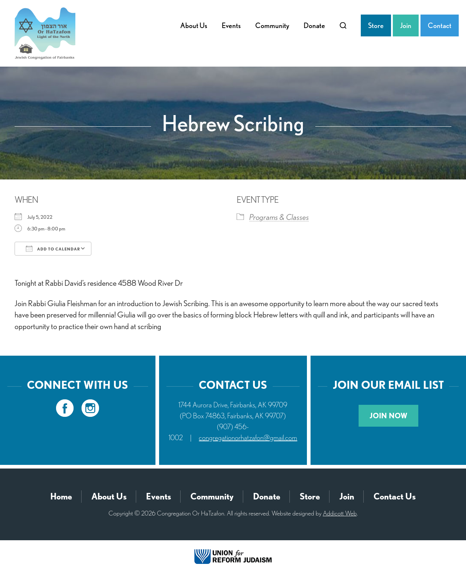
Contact (439, 25)
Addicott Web (340, 513)
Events (231, 25)
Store (376, 25)
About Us (193, 25)
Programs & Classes (279, 217)
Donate (314, 25)
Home (61, 496)
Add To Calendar (53, 248)
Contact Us (395, 496)
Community (272, 25)
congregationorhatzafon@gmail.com (248, 437)
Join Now (388, 415)
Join (405, 25)
